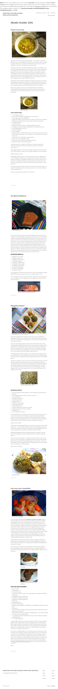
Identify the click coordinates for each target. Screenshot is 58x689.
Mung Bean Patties (17, 305)
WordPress (53, 685)
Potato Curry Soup (17, 29)
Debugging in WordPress (41, 6)
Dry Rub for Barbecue (18, 195)
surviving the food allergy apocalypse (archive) (20, 670)
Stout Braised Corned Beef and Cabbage (33, 519)
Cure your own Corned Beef (20, 488)
